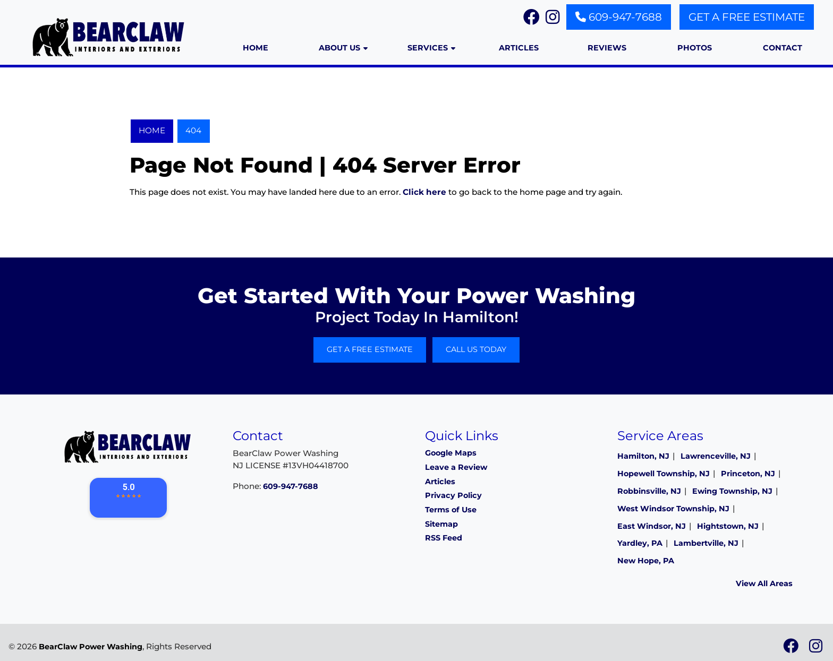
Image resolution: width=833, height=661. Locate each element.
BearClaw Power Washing (90, 646)
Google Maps (451, 453)
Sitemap (441, 524)
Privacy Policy (453, 495)
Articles (440, 481)
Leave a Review (456, 467)
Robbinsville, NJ (649, 491)
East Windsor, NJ (651, 526)
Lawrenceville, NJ (716, 456)
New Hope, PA (645, 560)
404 (193, 130)
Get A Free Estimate (746, 17)
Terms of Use (451, 509)
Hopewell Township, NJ (663, 473)
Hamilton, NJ (643, 456)
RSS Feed (443, 538)
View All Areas (764, 583)
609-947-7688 (618, 17)
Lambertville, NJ (706, 543)
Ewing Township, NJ (732, 491)
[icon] (792, 649)
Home (152, 130)
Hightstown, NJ (728, 526)
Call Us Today (476, 349)
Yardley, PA (639, 543)
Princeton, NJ (748, 473)
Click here (424, 192)
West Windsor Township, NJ (673, 508)
